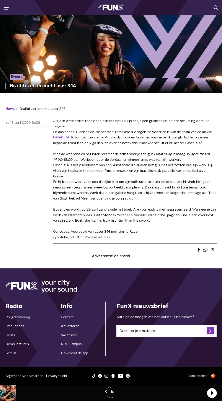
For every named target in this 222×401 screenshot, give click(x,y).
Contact (67, 317)
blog (130, 198)
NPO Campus (71, 344)
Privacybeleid (56, 376)
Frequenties (14, 326)
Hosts (10, 335)
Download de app (74, 353)
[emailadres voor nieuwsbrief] (166, 331)
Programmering (17, 317)
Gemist (10, 353)
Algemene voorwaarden (24, 376)
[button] (212, 393)
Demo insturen (17, 344)
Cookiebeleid (197, 376)
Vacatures (69, 335)
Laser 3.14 (61, 137)
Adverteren (70, 326)
